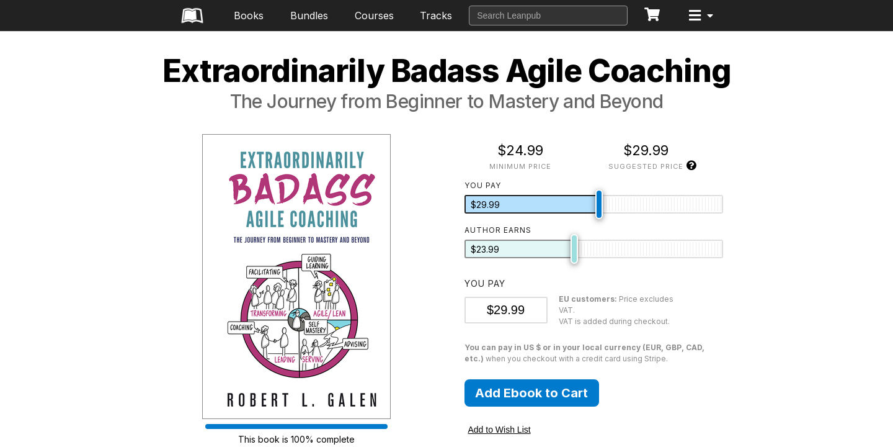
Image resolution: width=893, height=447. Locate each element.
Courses (374, 15)
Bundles (309, 15)
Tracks (436, 15)
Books (249, 15)
